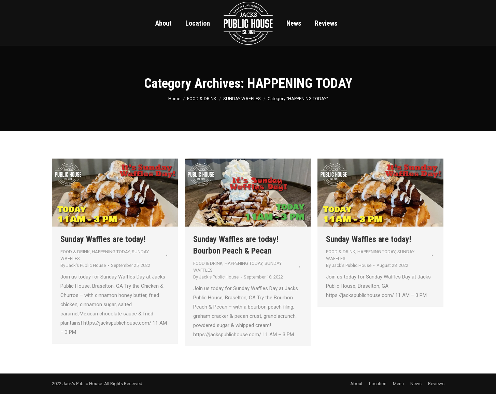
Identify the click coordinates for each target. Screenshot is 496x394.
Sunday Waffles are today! (103, 239)
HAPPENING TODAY (111, 251)
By (83, 265)
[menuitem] (163, 23)
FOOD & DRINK (75, 251)
